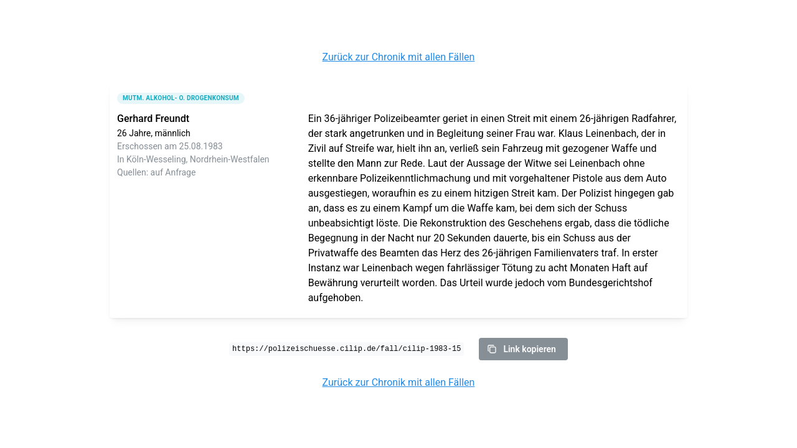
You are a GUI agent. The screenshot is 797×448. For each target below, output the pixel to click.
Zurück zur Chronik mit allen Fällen (399, 57)
